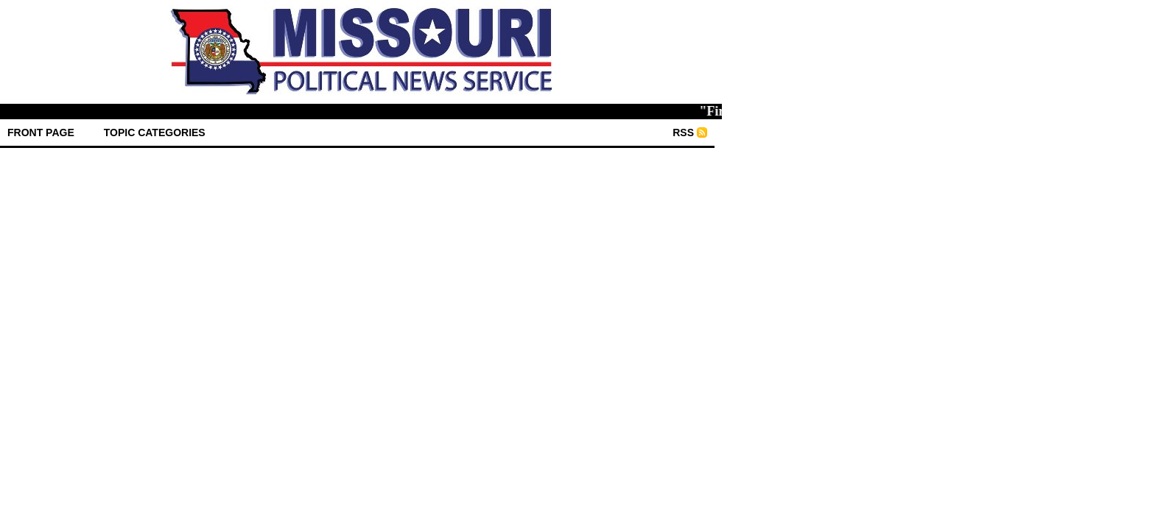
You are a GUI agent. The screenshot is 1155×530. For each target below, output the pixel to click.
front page (40, 132)
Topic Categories (155, 132)
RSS (683, 132)
